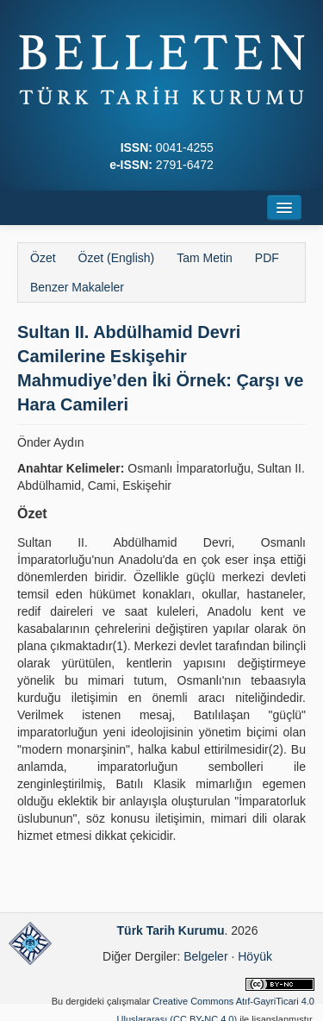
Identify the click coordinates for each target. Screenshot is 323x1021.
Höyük (255, 956)
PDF (267, 258)
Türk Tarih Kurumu (171, 930)
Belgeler (205, 956)
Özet (43, 258)
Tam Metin (205, 258)
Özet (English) (116, 258)
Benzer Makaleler (77, 287)
